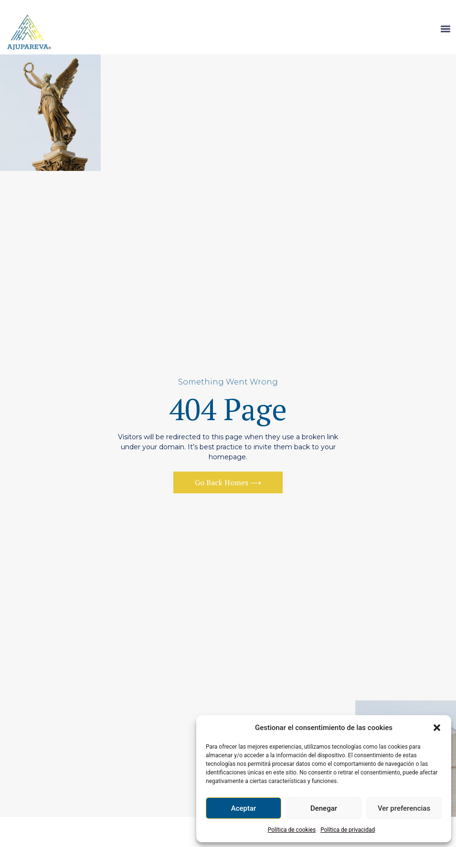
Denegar (323, 808)
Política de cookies (292, 829)
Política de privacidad (347, 829)
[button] (437, 727)
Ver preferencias (404, 808)
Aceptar (243, 808)
